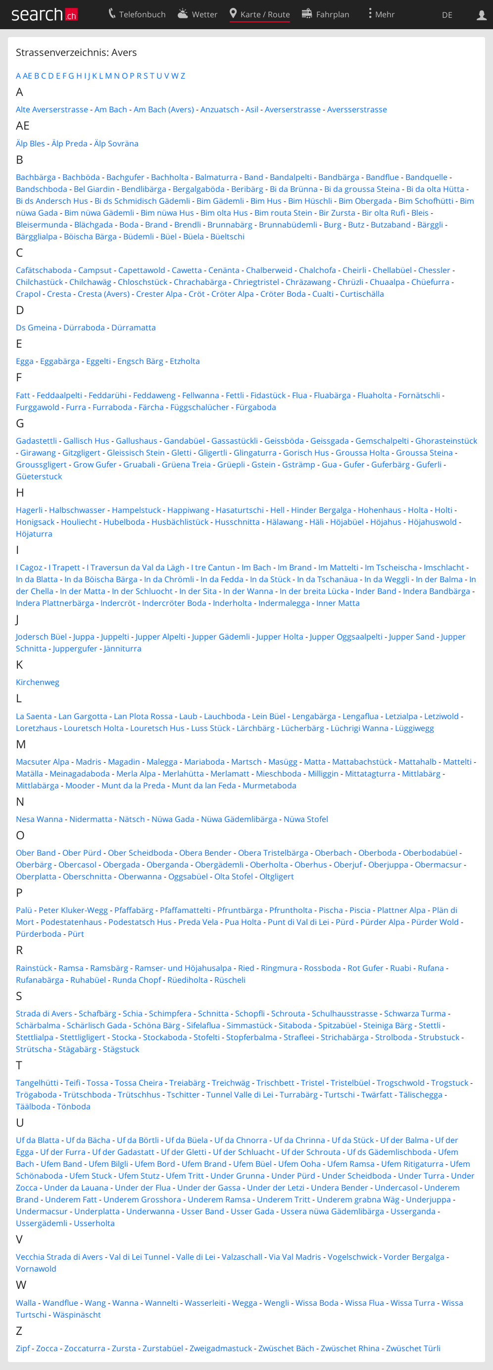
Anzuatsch (219, 109)
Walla (26, 1302)
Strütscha (34, 1049)
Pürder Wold (435, 921)
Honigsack (35, 521)
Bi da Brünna (294, 188)
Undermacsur (42, 1211)
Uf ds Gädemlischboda (389, 1151)
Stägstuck (121, 1049)
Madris (88, 761)
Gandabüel (184, 440)
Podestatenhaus (71, 921)
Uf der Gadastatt (123, 1151)
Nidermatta (90, 819)
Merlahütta (183, 773)
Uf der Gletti (183, 1151)
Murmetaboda (269, 785)
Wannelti (161, 1302)
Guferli (429, 464)
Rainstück (34, 967)
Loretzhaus (36, 728)
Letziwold (441, 716)
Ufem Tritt (185, 1175)
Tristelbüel (350, 1082)
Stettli (430, 1025)
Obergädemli (219, 864)
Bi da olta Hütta (435, 188)
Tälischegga (421, 1094)
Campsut (95, 270)
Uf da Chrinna (299, 1140)
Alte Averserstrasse (52, 109)
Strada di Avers (44, 1013)
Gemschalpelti (382, 440)
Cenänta (224, 270)
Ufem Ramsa (351, 1163)
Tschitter (183, 1094)
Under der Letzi (275, 1187)
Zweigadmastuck (221, 1348)
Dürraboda (84, 327)
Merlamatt (229, 773)
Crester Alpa (159, 293)
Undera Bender (339, 1187)
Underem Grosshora (142, 1199)
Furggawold (37, 407)
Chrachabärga (200, 281)
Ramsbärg (109, 967)
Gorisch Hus (306, 452)
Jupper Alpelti (161, 636)
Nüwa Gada (173, 819)
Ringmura (279, 967)
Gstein (263, 464)
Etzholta (185, 361)
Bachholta (170, 177)
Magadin (124, 761)
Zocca (47, 1348)
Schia (133, 1013)
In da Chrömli (169, 579)
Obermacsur (438, 864)
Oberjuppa (388, 864)
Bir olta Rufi (383, 212)
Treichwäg (231, 1082)
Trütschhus (139, 1094)
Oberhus (311, 864)
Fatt (23, 395)
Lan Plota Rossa (143, 716)
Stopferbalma (251, 1037)
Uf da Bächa (88, 1140)
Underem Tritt (283, 1199)
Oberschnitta (87, 876)
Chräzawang (308, 281)
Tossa (97, 1082)
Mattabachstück (362, 761)
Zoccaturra (84, 1348)
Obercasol (77, 864)
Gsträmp (298, 464)
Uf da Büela (186, 1140)
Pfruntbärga (240, 910)
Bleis (420, 212)
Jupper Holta (279, 636)
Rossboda (322, 967)
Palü (24, 910)
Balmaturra (216, 177)
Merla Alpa (136, 773)
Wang (95, 1302)
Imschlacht (444, 567)
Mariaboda (204, 761)
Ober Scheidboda (140, 852)
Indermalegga (284, 602)
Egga (25, 361)
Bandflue (382, 177)
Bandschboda (41, 188)
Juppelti (115, 636)
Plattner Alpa (401, 910)
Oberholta (269, 864)
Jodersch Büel (41, 636)
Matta (315, 761)
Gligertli (212, 452)
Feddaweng (154, 395)
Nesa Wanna (39, 819)
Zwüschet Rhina (350, 1348)
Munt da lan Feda (204, 785)
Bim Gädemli (220, 200)
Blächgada (93, 224)
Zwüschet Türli (413, 1348)
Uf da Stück (353, 1140)
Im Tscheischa (391, 567)
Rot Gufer (365, 967)
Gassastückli (234, 440)
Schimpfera (170, 1013)
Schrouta (288, 1013)
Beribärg (247, 188)
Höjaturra (34, 533)
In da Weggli (386, 579)
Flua (299, 395)
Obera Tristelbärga (273, 852)
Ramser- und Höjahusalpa (183, 967)
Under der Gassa (209, 1187)
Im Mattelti (338, 567)
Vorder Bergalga (414, 1256)
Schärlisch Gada (97, 1025)
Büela (193, 236)
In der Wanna (248, 591)
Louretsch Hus (157, 728)
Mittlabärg (421, 773)
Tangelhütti (37, 1082)
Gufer (354, 464)
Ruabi (400, 967)
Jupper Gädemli (221, 636)
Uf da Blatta (37, 1140)
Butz (356, 224)
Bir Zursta (337, 212)
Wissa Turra (413, 1302)
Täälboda (33, 1106)
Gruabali (139, 464)
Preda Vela (198, 921)
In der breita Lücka (314, 591)
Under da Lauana (76, 1187)
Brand (156, 224)
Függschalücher (199, 407)
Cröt (197, 293)
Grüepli (231, 464)
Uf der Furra (63, 1151)
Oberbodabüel (430, 852)
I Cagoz (29, 567)
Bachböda (81, 177)
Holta (418, 509)
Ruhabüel (88, 979)
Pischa (331, 910)
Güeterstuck (39, 476)
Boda (129, 224)
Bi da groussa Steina (362, 188)
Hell (277, 509)
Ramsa (71, 967)
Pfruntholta (290, 910)
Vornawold (36, 1268)
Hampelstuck (136, 509)
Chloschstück (142, 281)
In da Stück (270, 579)
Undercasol (396, 1187)
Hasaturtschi (240, 509)
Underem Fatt (71, 1199)
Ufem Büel (252, 1163)
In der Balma (439, 579)
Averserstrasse (293, 109)
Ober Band (36, 852)
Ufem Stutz (138, 1175)
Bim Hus (266, 200)
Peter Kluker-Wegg (73, 910)
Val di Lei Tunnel (139, 1256)
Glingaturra (255, 452)
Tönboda (74, 1106)
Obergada (121, 864)
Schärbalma (38, 1025)
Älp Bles (30, 143)
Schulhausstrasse (345, 1013)
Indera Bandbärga (436, 591)
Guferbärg (390, 464)
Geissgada (329, 440)
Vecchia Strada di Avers (59, 1256)
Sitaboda (295, 1025)
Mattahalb (417, 761)
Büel (168, 236)
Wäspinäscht (77, 1314)
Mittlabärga (37, 785)
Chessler (434, 270)
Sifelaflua (203, 1025)
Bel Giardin (94, 188)
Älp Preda (69, 143)
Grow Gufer (95, 464)
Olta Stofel (233, 876)
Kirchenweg (37, 682)
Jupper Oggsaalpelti (346, 636)
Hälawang (284, 521)
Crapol (28, 293)
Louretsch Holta (94, 728)
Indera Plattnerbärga (55, 602)
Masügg (282, 761)
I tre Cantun (213, 567)
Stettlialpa (34, 1037)
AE (27, 75)
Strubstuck (439, 1037)
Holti (443, 509)
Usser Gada (252, 1211)
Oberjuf (348, 864)
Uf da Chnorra (240, 1140)
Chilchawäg (90, 281)
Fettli (235, 395)
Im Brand (295, 567)
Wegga (244, 1302)
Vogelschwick (352, 1256)
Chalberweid (269, 270)
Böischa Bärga (90, 236)
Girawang (38, 452)
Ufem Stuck (90, 1175)
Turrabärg (299, 1094)
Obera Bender (205, 852)
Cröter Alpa (232, 293)
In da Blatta (37, 579)
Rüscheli (230, 979)
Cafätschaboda (44, 270)
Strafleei (299, 1037)
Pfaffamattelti (185, 910)
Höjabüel (347, 521)
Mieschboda (278, 773)
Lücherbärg (302, 728)
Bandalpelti (291, 177)
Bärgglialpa (36, 236)
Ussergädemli (41, 1223)
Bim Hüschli (310, 200)
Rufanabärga (40, 979)
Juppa (84, 636)
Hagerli (29, 509)
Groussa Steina (424, 452)
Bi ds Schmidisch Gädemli (142, 200)
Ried (246, 967)
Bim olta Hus (224, 212)
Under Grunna (237, 1175)
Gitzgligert (81, 452)
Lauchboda (225, 716)
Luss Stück (210, 728)
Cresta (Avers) (104, 293)
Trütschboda (87, 1094)
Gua (329, 464)
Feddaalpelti (59, 395)
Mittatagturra (370, 773)
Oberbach (333, 852)
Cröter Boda (283, 293)
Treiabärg (187, 1082)
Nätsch (132, 819)
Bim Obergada (365, 200)
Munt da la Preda (133, 785)
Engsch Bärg (140, 361)
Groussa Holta (363, 452)
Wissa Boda (317, 1302)
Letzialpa (401, 716)
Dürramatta (133, 327)
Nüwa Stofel (306, 819)
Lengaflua (361, 716)
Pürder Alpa (382, 921)
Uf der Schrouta (311, 1151)
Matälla (29, 773)
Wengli (276, 1302)
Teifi (72, 1082)
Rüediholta (187, 979)
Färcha (151, 407)
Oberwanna (140, 876)
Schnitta (213, 1013)
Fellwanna (200, 395)
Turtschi (339, 1094)
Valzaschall (242, 1256)
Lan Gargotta (82, 716)
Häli (316, 521)
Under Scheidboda (357, 1175)
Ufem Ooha (299, 1163)
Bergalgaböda (199, 188)
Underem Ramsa (219, 1199)
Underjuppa (428, 1199)
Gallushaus (136, 440)
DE (447, 14)
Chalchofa (317, 270)
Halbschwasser (77, 509)
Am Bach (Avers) (164, 109)
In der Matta (82, 591)
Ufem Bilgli (108, 1163)
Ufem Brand (204, 1163)
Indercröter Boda (174, 602)
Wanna (125, 1302)
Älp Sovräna (116, 143)
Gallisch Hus (86, 440)
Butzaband (391, 224)
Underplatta (97, 1211)
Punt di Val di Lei (298, 921)
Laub (188, 716)
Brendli (187, 224)
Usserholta (94, 1223)
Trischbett (275, 1082)
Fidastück (268, 395)
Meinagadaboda (79, 773)
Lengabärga (314, 716)
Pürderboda (38, 933)
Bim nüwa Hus (167, 212)
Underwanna (150, 1211)
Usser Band (202, 1211)
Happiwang (188, 509)
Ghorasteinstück (446, 440)
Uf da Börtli (138, 1140)
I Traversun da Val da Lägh (136, 567)
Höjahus (385, 521)
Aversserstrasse (357, 109)
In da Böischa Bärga (101, 579)
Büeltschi (227, 236)
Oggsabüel (188, 876)
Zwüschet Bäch (286, 1348)
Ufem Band (61, 1163)
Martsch (246, 761)
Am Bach (111, 109)
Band (253, 177)
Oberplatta (36, 876)
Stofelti (207, 1037)
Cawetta (187, 270)
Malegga (162, 761)
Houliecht (79, 521)
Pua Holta (243, 921)
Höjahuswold (432, 521)
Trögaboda (36, 1094)
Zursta (124, 1348)
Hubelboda (124, 521)
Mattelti (457, 761)
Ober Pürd (81, 852)
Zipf (23, 1348)
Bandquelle (426, 177)
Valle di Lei (195, 1256)
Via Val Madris (295, 1256)
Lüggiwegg (414, 728)
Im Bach (256, 567)
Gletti (181, 452)
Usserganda (413, 1211)
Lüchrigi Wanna (360, 728)
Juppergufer (75, 648)
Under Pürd (293, 1175)
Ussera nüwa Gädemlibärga (332, 1211)
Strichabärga (345, 1037)
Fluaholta (374, 395)
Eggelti (98, 361)
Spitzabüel (337, 1025)
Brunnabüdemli (288, 224)
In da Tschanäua (327, 579)
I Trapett (64, 567)
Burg (333, 224)
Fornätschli (419, 395)
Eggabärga (60, 361)
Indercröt (118, 602)
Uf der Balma (404, 1140)
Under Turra (421, 1175)
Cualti (323, 293)
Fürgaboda (256, 407)
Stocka (124, 1037)
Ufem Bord (155, 1163)
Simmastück (249, 1025)
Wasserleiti (205, 1302)
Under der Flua (143, 1187)
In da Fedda (222, 579)
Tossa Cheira (139, 1082)
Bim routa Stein (283, 212)
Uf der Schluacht (244, 1151)
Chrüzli (350, 281)
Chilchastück (39, 281)
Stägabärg (77, 1049)
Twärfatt (377, 1094)
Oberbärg (34, 864)
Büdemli (138, 236)
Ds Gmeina (36, 327)
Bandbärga (338, 177)
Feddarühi (108, 395)
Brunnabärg (229, 224)
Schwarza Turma (415, 1013)
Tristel (312, 1082)
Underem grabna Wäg (358, 1199)
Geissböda (284, 440)
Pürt (76, 933)
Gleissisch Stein (136, 452)
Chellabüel (392, 270)
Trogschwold (401, 1082)
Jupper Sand (412, 636)
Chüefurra (430, 281)
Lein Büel (269, 716)
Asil (252, 109)
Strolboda (393, 1037)
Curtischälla (362, 293)
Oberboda (377, 852)
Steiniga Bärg (387, 1025)
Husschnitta (237, 521)
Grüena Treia (186, 464)
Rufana (431, 967)
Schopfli (250, 1013)
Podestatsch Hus (140, 921)
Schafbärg (97, 1013)
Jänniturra (123, 648)
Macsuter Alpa (42, 761)
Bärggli (430, 224)
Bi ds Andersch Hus (52, 200)
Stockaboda (165, 1037)
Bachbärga (36, 177)
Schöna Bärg (156, 1025)
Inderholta (232, 602)
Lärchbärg (256, 728)
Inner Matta (338, 602)
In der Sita (198, 591)
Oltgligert (276, 876)
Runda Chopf (136, 979)
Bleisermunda (42, 224)
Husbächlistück (179, 521)
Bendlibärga (143, 188)
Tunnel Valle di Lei (239, 1094)
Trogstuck (449, 1082)
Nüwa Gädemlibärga (239, 819)
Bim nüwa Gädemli (99, 212)
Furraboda (112, 407)
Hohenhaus (379, 509)
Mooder (80, 785)
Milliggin (323, 773)
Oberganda (168, 864)
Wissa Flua (364, 1302)
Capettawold (141, 270)
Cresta (59, 293)
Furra (76, 407)
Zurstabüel (163, 1348)
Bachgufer (125, 177)
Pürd (345, 921)
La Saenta (34, 716)
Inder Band (375, 591)
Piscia (360, 910)
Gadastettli (36, 440)
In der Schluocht (142, 591)
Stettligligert (82, 1037)
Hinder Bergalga (321, 509)
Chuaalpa (387, 281)
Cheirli (354, 270)
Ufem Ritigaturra (412, 1163)
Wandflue (60, 1302)
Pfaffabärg (133, 910)
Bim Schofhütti (425, 200)
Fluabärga (332, 395)
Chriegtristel (256, 281)
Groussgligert (41, 464)
